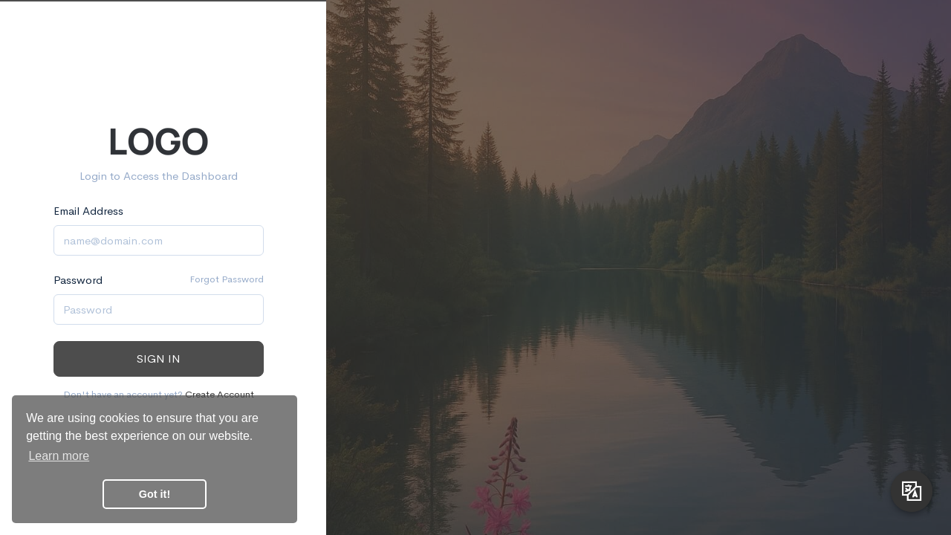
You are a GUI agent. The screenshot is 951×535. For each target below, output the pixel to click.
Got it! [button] (154, 494)
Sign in (159, 358)
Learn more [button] (58, 456)
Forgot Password (226, 279)
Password (78, 280)
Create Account (219, 394)
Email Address (88, 211)
